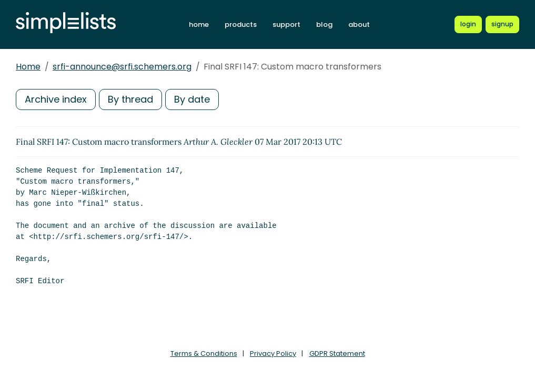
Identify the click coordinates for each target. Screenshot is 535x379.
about (359, 24)
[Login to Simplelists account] (468, 24)
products (241, 24)
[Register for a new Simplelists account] (502, 24)
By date (192, 99)
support (286, 24)
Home (28, 67)
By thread (130, 99)
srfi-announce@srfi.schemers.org (122, 67)
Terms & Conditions (203, 353)
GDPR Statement (337, 353)
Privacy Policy (273, 353)
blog (324, 24)
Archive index (56, 99)
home (199, 24)
